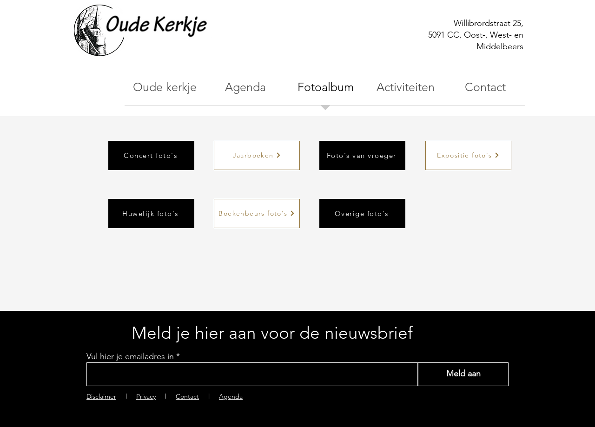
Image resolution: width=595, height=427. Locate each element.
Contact (187, 396)
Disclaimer (101, 396)
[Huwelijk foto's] (151, 213)
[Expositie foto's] (468, 155)
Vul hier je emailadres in (130, 356)
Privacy (146, 396)
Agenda (231, 396)
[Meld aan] (463, 374)
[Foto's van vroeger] (362, 155)
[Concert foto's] (151, 155)
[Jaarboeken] (257, 155)
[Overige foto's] (362, 213)
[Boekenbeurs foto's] (257, 213)
